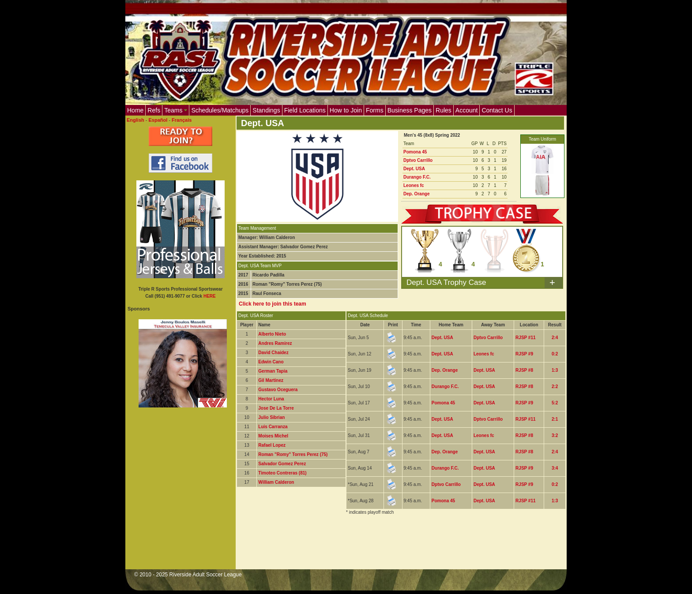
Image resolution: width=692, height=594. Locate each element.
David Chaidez (273, 352)
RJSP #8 (524, 370)
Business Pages (409, 110)
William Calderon (276, 482)
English (135, 120)
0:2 (555, 353)
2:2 (555, 386)
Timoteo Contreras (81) (282, 473)
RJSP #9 (524, 353)
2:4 (555, 337)
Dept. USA (414, 168)
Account (466, 110)
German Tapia (272, 371)
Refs (153, 110)
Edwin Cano (270, 361)
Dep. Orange (416, 193)
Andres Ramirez (275, 343)
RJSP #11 (525, 337)
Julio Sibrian (271, 417)
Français (182, 120)
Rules (443, 110)
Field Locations (305, 110)
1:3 (555, 370)
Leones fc (413, 185)
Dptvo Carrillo (417, 160)
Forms (375, 110)
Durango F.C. (417, 177)
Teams (175, 110)
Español (158, 120)
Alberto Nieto (272, 334)
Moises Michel (273, 435)
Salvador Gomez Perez (282, 463)
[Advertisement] (397, 548)
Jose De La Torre (275, 408)
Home (135, 110)
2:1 (555, 419)
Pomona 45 (415, 151)
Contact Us (496, 110)
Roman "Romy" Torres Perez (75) (292, 454)
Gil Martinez (270, 380)
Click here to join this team (272, 304)
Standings (266, 110)
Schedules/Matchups (219, 110)
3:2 (555, 435)
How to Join (346, 110)
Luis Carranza (272, 426)
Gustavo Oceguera (277, 389)
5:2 (555, 402)
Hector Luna (271, 398)
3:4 (555, 468)
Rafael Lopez (272, 445)
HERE (209, 296)
